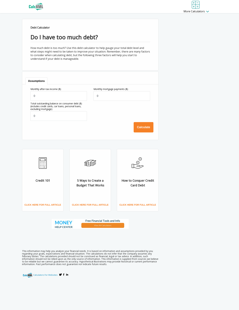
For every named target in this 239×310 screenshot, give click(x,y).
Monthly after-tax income (45, 89)
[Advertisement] (90, 238)
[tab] (36, 81)
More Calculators (196, 11)
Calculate (143, 127)
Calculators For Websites (45, 274)
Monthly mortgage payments (110, 89)
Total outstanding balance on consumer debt (56, 106)
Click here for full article (43, 204)
